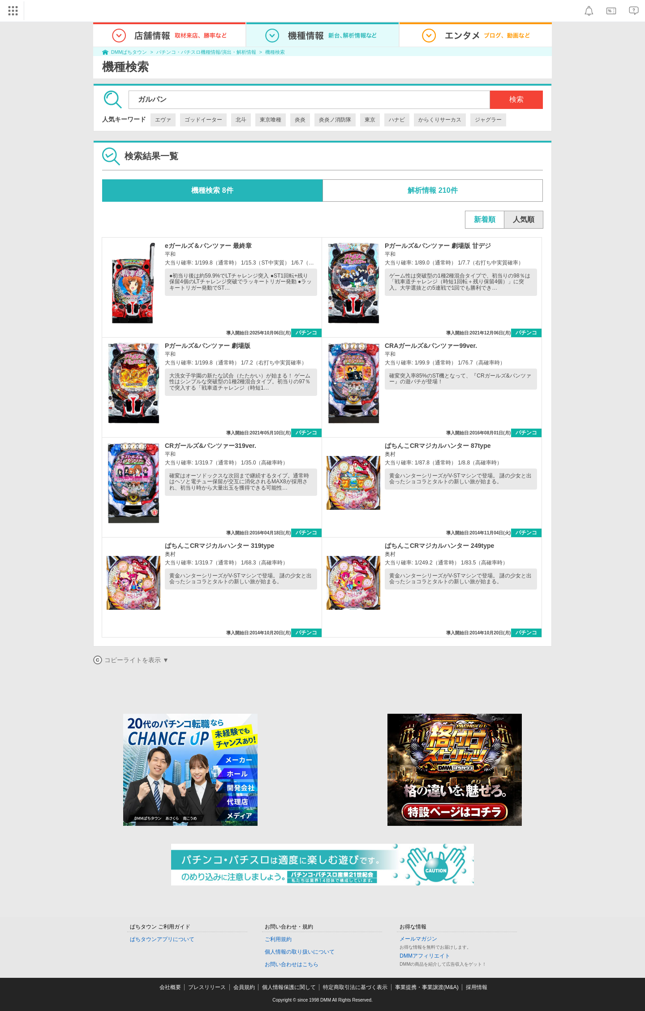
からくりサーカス (439, 120)
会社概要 (170, 987)
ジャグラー (488, 120)
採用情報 (476, 987)
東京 (370, 120)
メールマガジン (418, 939)
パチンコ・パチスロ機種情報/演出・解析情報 (206, 52)
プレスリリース (207, 987)
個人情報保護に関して (289, 987)
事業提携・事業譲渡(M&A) (427, 987)
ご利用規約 (278, 939)
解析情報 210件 (432, 190)
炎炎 (300, 120)
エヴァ (163, 120)
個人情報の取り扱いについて (300, 952)
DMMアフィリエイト (425, 956)
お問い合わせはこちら (291, 964)
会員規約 (244, 987)
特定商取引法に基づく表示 (355, 987)
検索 (516, 99)
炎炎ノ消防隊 (335, 120)
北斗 (241, 120)
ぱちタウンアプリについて (162, 939)
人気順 (523, 219)
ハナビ (397, 120)
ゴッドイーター (203, 120)
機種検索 (275, 52)
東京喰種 (270, 120)
